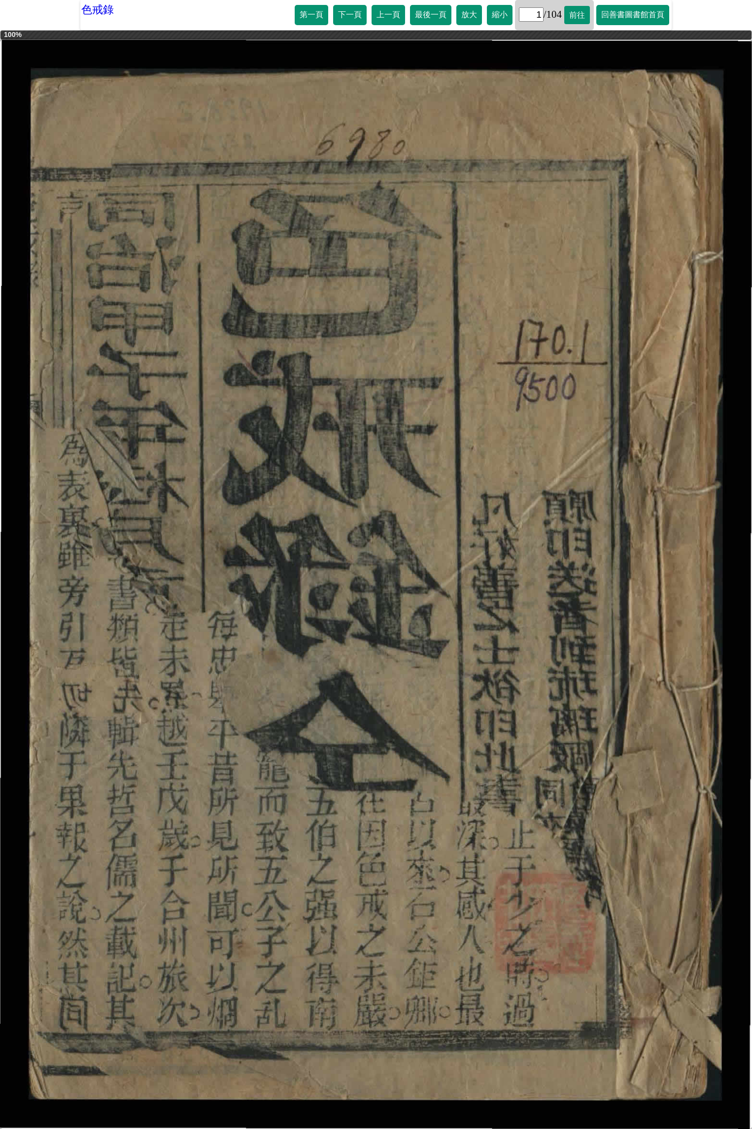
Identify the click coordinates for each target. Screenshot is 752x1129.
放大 (469, 14)
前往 (577, 15)
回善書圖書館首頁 (632, 14)
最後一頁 (430, 14)
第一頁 (311, 14)
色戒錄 (97, 9)
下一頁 (350, 14)
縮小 (500, 14)
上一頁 (388, 14)
